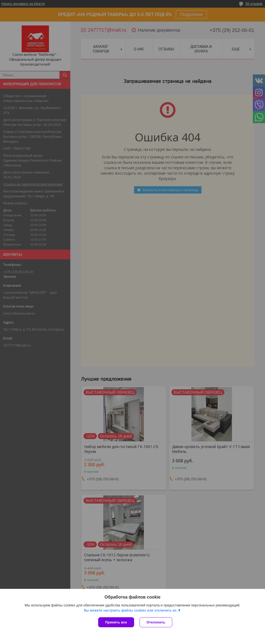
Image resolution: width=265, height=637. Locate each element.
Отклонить (156, 622)
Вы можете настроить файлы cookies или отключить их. (130, 610)
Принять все (116, 622)
